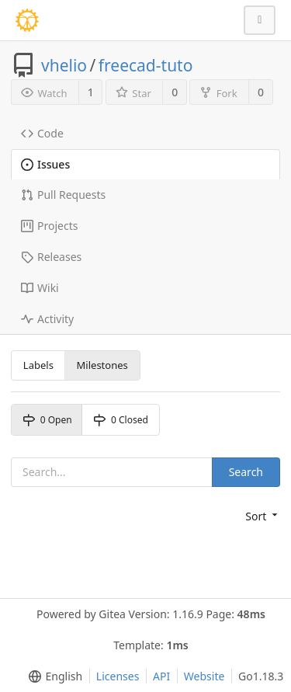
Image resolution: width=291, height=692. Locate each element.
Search (246, 471)
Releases (51, 256)
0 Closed (120, 419)
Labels (38, 365)
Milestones (102, 365)
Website (204, 676)
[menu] (262, 516)
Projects (49, 225)
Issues (45, 164)
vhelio (64, 65)
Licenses (118, 676)
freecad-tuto (146, 65)
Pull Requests (63, 194)
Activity (47, 318)
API (161, 676)
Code (42, 133)
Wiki (40, 287)
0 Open (47, 419)
